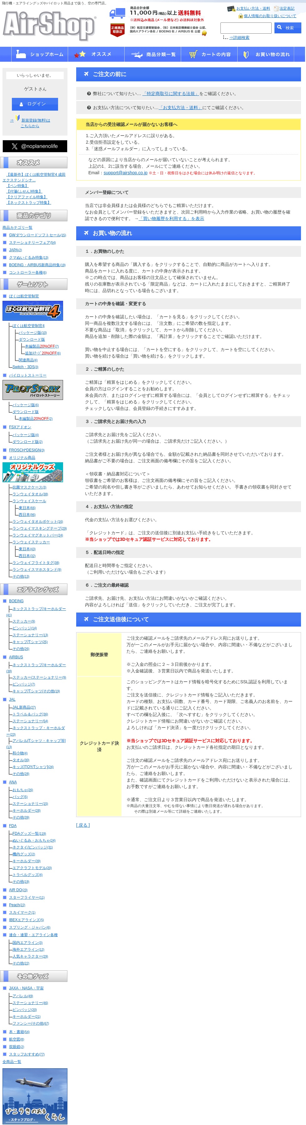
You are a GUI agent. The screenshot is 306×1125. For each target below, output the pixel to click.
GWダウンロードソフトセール (37, 235)
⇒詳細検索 (239, 37)
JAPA (15, 250)
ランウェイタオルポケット (37, 521)
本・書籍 (19, 1032)
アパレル (22, 996)
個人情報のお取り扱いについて (270, 16)
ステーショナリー (30, 635)
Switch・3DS (25, 367)
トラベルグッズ (27, 875)
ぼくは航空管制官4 (28, 326)
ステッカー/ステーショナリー (39, 677)
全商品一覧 (11, 1062)
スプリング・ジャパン (29, 927)
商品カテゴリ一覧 (17, 227)
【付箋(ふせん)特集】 (24, 191)
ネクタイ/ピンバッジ (32, 847)
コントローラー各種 (28, 272)
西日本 (27, 514)
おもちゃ (22, 790)
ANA (13, 782)
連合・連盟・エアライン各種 (33, 935)
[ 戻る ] (83, 825)
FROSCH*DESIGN (27, 450)
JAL (12, 699)
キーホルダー (26, 810)
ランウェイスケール (29, 501)
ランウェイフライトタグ (35, 562)
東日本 (27, 508)
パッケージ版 (33, 332)
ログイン (33, 104)
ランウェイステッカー (31, 542)
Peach (17, 905)
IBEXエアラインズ (26, 920)
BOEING (16, 601)
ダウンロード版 (32, 339)
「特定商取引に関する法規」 (170, 93)
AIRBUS (16, 657)
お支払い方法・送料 (253, 8)
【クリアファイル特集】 (26, 197)
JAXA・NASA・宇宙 (26, 988)
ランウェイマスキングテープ (39, 528)
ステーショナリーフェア (32, 242)
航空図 (16, 1039)
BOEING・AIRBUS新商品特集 (37, 265)
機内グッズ (23, 854)
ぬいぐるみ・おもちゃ (34, 840)
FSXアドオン (20, 427)
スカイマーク (22, 912)
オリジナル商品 (22, 457)
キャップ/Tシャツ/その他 (36, 691)
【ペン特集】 (17, 186)
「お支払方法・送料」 (180, 107)
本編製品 (42, 346)
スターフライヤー (27, 897)
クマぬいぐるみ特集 (28, 257)
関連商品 (28, 360)
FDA (13, 826)
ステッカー (23, 621)
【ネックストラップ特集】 (28, 202)
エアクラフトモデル (32, 868)
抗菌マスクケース (29, 487)
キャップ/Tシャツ (29, 642)
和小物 (19, 753)
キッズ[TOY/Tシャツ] (33, 767)
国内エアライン (27, 942)
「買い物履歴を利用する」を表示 (171, 218)
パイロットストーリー (28, 375)
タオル (20, 760)
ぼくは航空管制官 (24, 296)
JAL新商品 (24, 707)
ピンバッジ (24, 628)
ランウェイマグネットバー (37, 535)
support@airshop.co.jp (125, 172)
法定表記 (286, 8)
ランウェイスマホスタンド (36, 569)
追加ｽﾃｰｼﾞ (43, 353)
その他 (20, 576)
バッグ (19, 797)
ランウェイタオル (30, 494)
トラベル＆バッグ (30, 714)
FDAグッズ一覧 (29, 833)
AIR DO (18, 890)
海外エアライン (28, 949)
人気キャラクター (30, 956)
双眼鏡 (16, 1047)
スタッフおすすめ (27, 1054)
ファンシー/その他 (30, 1023)
